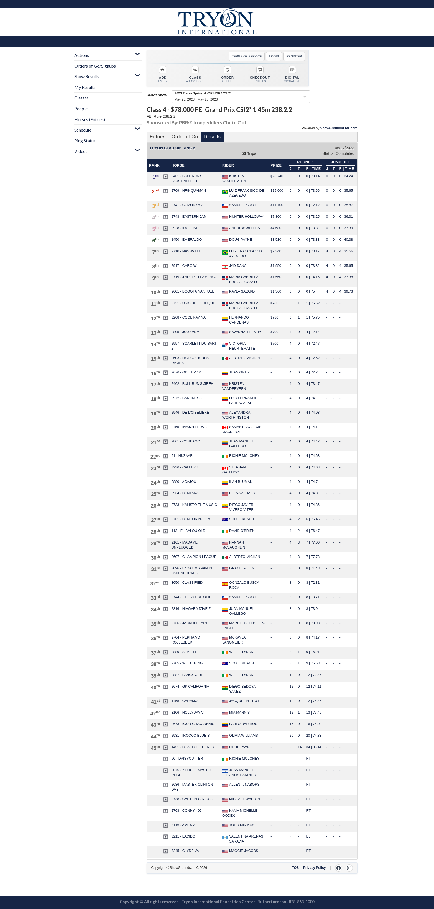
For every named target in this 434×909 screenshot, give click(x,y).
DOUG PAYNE (237, 240)
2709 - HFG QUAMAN (188, 191)
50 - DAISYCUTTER (187, 759)
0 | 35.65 (346, 191)
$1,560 (275, 277)
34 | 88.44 (314, 747)
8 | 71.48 (313, 568)
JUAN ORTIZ (236, 373)
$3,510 (275, 240)
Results (212, 136)
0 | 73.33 (313, 240)
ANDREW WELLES (241, 228)
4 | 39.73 (346, 291)
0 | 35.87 (346, 205)
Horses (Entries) (89, 119)
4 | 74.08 (313, 412)
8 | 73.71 (313, 597)
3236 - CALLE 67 (184, 467)
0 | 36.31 (346, 217)
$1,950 (275, 266)
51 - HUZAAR (182, 456)
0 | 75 (310, 291)
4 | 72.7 (312, 372)
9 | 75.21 (313, 652)
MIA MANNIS (236, 713)
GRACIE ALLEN (238, 568)
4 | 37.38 (346, 277)
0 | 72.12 (313, 205)
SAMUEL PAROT (239, 205)
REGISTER (294, 56)
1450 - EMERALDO (186, 240)
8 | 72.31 (313, 583)
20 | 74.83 (314, 736)
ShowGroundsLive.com (338, 128)
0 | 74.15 (313, 277)
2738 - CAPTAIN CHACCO (192, 799)
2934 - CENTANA (184, 493)
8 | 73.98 (313, 623)
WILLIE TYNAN (237, 652)
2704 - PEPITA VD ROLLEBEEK (185, 640)
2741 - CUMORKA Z (187, 205)
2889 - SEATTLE (184, 652)
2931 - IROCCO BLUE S (190, 736)
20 (291, 736)
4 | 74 (310, 398)
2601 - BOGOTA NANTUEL (192, 291)
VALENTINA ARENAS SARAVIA (242, 838)
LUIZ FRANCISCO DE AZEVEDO (243, 193)
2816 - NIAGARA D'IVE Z (191, 609)
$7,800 (275, 217)
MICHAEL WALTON (241, 799)
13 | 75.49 (314, 713)
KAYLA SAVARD (238, 292)
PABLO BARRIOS (239, 724)
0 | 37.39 (346, 228)
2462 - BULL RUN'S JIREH (192, 384)
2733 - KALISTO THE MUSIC (194, 505)
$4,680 (275, 228)
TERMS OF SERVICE (247, 56)
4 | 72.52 (313, 358)
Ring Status (85, 140)
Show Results (86, 76)
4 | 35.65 (346, 266)
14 (300, 747)
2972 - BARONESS (186, 398)
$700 (274, 332)
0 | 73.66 (313, 191)
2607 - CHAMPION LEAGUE (193, 557)
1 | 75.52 (313, 303)
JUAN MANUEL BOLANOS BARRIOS (239, 772)
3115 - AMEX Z (183, 825)
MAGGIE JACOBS (240, 851)
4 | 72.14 (313, 332)
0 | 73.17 (313, 251)
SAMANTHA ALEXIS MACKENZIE (241, 429)
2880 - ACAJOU (183, 482)
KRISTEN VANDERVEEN (234, 178)
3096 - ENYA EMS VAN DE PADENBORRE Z (192, 570)
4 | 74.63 (313, 456)
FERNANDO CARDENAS (235, 320)
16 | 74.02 (314, 724)
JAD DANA (234, 266)
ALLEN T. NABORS (241, 785)
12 (291, 675)
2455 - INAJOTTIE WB (188, 427)
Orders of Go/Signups (95, 65)
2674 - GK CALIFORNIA (190, 686)
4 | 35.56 (346, 251)
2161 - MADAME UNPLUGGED (184, 545)
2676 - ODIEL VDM (186, 372)
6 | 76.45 (313, 519)
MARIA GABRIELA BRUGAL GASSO (240, 279)
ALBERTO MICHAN (241, 358)
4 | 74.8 (312, 493)
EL (308, 836)
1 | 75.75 (313, 317)
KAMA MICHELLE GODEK (239, 813)
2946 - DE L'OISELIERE (190, 412)
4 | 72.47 (313, 343)
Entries (157, 136)
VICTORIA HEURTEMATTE (238, 346)
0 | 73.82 (313, 266)
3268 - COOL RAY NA (188, 317)
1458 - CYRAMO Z (186, 701)
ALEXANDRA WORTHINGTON (236, 415)
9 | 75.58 (313, 663)
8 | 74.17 (313, 637)
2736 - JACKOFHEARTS (190, 623)
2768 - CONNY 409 (186, 811)
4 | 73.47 (313, 384)
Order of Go (185, 136)
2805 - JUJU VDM (185, 332)
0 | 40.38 (346, 240)
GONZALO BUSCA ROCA (240, 585)
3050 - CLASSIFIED (187, 583)
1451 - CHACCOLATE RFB (192, 747)
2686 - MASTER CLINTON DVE (192, 787)
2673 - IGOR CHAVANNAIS (192, 724)
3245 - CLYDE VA (185, 851)
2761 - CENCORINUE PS (191, 519)
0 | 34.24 (346, 176)
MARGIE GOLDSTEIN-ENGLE (243, 625)
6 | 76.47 (313, 531)
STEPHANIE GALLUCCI (235, 469)
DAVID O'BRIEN (238, 531)
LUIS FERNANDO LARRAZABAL (239, 400)
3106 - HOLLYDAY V (187, 713)
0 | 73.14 (313, 176)
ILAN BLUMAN (237, 482)
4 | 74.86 (313, 505)
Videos (81, 151)
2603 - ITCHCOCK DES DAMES (189, 360)
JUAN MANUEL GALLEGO (238, 443)
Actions (81, 55)
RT (308, 759)
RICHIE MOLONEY (240, 456)
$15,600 (276, 191)
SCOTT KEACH (238, 519)
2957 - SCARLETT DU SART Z (193, 346)
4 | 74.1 (312, 427)
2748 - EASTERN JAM (188, 217)
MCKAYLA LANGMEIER (234, 640)
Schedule (82, 129)
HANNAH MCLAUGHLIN (233, 545)
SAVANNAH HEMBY (241, 332)
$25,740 (276, 176)
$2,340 (275, 251)
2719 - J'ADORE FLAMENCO (194, 277)
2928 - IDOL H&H (184, 228)
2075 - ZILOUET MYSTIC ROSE (191, 772)
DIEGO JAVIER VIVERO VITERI (238, 507)
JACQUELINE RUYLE (243, 701)
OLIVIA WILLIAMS (240, 736)
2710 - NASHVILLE (186, 251)
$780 (274, 303)
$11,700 (276, 205)
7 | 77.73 (313, 557)
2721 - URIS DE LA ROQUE (193, 303)
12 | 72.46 (314, 675)
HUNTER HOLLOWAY (243, 217)
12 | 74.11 (314, 686)
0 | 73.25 (313, 217)
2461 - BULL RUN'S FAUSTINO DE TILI (186, 178)
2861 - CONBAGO (185, 441)
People (81, 108)
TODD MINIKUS (238, 825)
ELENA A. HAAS (238, 493)
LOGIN (274, 56)
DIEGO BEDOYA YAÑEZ (239, 689)
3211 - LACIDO (183, 836)
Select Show (157, 95)
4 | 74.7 (312, 482)
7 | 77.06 (313, 542)
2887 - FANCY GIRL (187, 675)
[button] (165, 176)
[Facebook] (338, 868)
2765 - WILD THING (187, 663)
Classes (81, 97)
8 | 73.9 (312, 609)
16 (291, 724)
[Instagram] (349, 868)
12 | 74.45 (314, 701)
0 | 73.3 (312, 228)
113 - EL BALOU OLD (188, 531)
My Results (85, 87)
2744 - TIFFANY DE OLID (191, 597)
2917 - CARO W (183, 266)
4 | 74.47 (313, 441)
